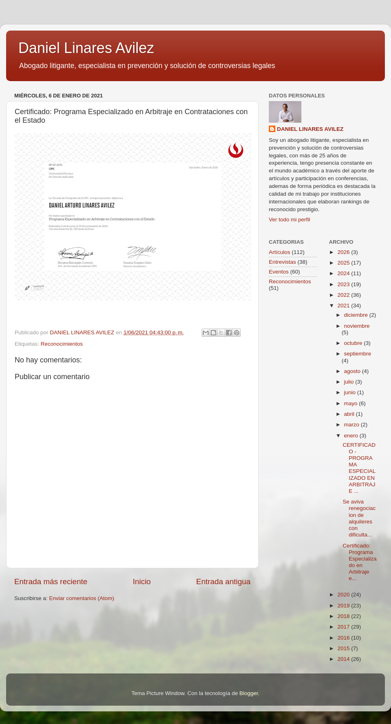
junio (350, 392)
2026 (344, 252)
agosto (353, 371)
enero (352, 436)
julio (350, 382)
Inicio (142, 581)
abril (350, 414)
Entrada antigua (223, 581)
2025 (344, 263)
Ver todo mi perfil (289, 219)
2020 (344, 595)
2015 (344, 648)
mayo (351, 403)
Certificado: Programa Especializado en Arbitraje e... (359, 562)
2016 (344, 638)
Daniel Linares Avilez (86, 48)
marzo (352, 425)
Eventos (279, 272)
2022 (344, 295)
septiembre (357, 354)
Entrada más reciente (51, 581)
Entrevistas (282, 262)
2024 (344, 273)
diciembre (356, 315)
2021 (344, 305)
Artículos (279, 252)
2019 (344, 606)
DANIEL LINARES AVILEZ (310, 129)
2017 (344, 627)
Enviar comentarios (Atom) (81, 598)
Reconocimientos (62, 344)
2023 (344, 284)
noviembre (357, 326)
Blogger (248, 693)
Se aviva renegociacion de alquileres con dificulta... (359, 518)
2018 (344, 616)
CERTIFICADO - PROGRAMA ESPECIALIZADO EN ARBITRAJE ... (359, 468)
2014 (344, 659)
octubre (354, 343)
